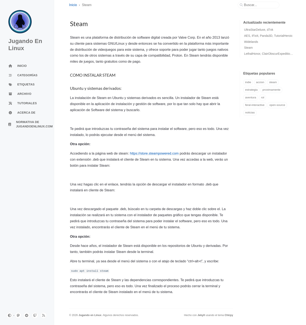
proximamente (271, 89)
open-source (277, 105)
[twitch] (35, 315)
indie (248, 82)
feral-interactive (255, 105)
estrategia (251, 89)
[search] (260, 5)
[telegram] (27, 315)
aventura (250, 97)
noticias (250, 112)
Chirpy (229, 315)
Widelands (251, 41)
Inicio (73, 5)
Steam (248, 47)
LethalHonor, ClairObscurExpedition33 (269, 53)
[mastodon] (18, 315)
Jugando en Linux (90, 315)
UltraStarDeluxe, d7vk (258, 29)
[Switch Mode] (9, 315)
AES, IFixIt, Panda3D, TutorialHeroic (268, 35)
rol (262, 97)
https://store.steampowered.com (154, 153)
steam (273, 82)
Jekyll (201, 315)
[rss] (43, 315)
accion (260, 82)
